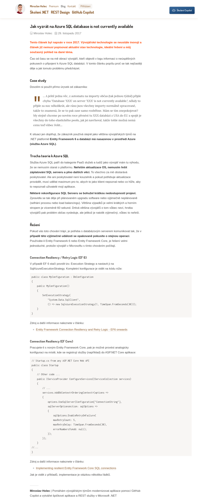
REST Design (60, 12)
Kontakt (72, 6)
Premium (54, 6)
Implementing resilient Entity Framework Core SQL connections (76, 468)
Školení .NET (39, 12)
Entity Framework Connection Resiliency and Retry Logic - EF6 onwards (81, 329)
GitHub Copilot (83, 12)
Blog (63, 6)
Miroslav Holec (38, 6)
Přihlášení (85, 6)
